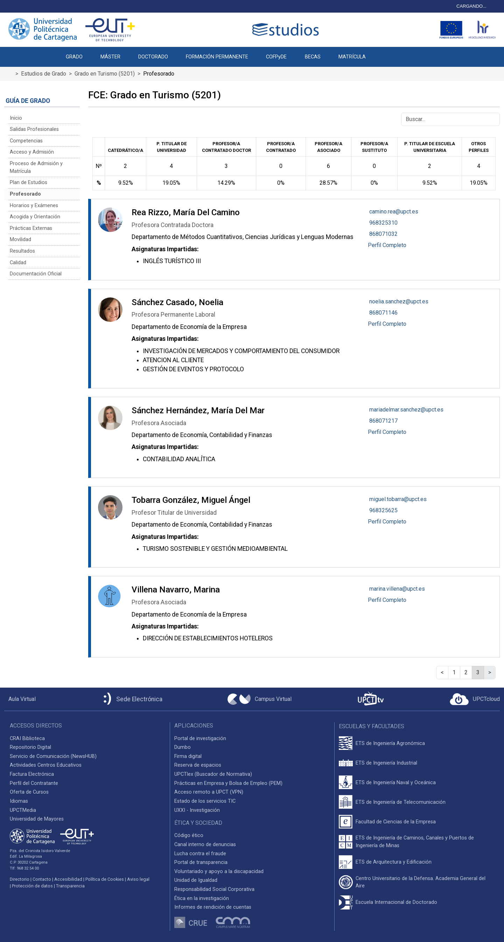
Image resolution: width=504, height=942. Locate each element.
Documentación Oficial (36, 274)
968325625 (383, 510)
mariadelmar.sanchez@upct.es (406, 409)
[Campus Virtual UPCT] (259, 699)
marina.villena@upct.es (397, 588)
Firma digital (188, 756)
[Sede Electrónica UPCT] (131, 699)
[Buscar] (450, 119)
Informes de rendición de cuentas (212, 907)
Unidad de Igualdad (195, 880)
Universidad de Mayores (37, 819)
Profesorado (25, 194)
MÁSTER (110, 57)
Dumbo (182, 747)
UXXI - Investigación (197, 810)
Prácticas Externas (31, 228)
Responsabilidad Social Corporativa (214, 889)
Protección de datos (32, 885)
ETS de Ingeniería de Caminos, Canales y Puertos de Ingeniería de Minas (415, 842)
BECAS (313, 57)
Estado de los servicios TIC (205, 801)
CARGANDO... (471, 6)
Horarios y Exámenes (34, 206)
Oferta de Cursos (29, 792)
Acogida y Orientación (35, 217)
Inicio (16, 118)
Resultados (22, 251)
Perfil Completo (387, 245)
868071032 (383, 234)
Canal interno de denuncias (205, 845)
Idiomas (19, 801)
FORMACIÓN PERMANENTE (217, 57)
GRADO (74, 57)
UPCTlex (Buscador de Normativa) (213, 774)
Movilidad (20, 239)
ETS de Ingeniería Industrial (386, 763)
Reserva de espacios (197, 765)
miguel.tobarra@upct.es (398, 499)
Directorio (19, 879)
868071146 (383, 312)
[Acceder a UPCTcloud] (475, 699)
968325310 (383, 222)
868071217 (383, 420)
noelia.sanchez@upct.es (398, 301)
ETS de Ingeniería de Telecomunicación (401, 802)
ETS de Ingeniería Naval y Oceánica (396, 783)
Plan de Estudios (28, 182)
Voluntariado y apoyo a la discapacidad (219, 871)
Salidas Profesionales (34, 129)
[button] (383, 53)
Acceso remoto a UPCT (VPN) (208, 792)
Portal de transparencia (200, 862)
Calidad (18, 263)
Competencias (26, 141)
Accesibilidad (68, 879)
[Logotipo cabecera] (287, 29)
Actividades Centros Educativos (46, 765)
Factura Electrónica (32, 774)
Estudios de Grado (43, 73)
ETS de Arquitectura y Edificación (394, 862)
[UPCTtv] (371, 699)
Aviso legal (138, 879)
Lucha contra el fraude (200, 854)
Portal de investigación (200, 738)
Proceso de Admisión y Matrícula (36, 167)
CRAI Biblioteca (27, 738)
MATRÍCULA (352, 57)
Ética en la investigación (201, 898)
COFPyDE (276, 57)
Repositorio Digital (30, 747)
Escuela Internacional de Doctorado (396, 902)
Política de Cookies (104, 879)
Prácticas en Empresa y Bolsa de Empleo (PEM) (228, 783)
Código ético (188, 835)
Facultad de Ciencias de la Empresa (396, 822)
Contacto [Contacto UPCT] (42, 879)
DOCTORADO (153, 57)
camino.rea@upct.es (393, 211)
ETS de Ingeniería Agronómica (390, 743)
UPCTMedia (23, 810)
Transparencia (70, 885)
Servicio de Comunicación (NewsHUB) (53, 756)
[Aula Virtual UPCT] (20, 699)
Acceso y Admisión (32, 152)
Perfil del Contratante (34, 783)
